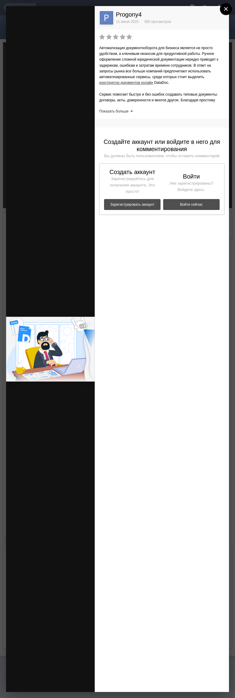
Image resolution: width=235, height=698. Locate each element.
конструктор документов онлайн (126, 83)
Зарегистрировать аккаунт (132, 204)
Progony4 (129, 14)
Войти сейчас (191, 204)
